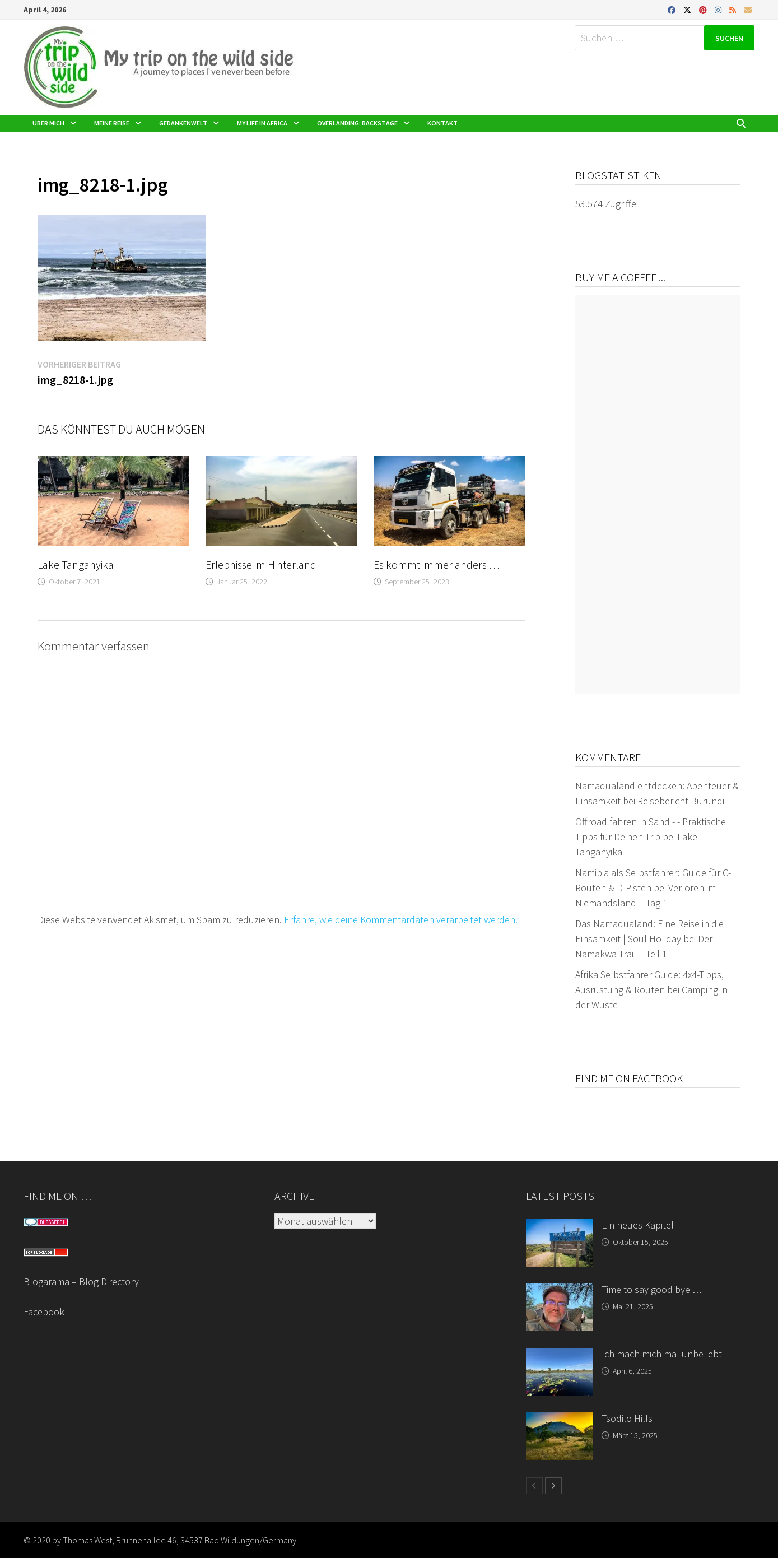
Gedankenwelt (183, 123)
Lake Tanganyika (76, 564)
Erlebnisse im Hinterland (261, 564)
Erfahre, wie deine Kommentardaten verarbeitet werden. (401, 919)
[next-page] (553, 1485)
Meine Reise (111, 123)
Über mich (48, 123)
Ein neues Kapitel (638, 1225)
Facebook (44, 1311)
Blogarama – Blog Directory (81, 1281)
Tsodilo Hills (627, 1418)
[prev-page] (534, 1485)
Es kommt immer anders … (437, 564)
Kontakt (442, 123)
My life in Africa (262, 123)
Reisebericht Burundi (680, 800)
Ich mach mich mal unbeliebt (662, 1353)
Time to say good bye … (652, 1289)
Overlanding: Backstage (357, 123)
